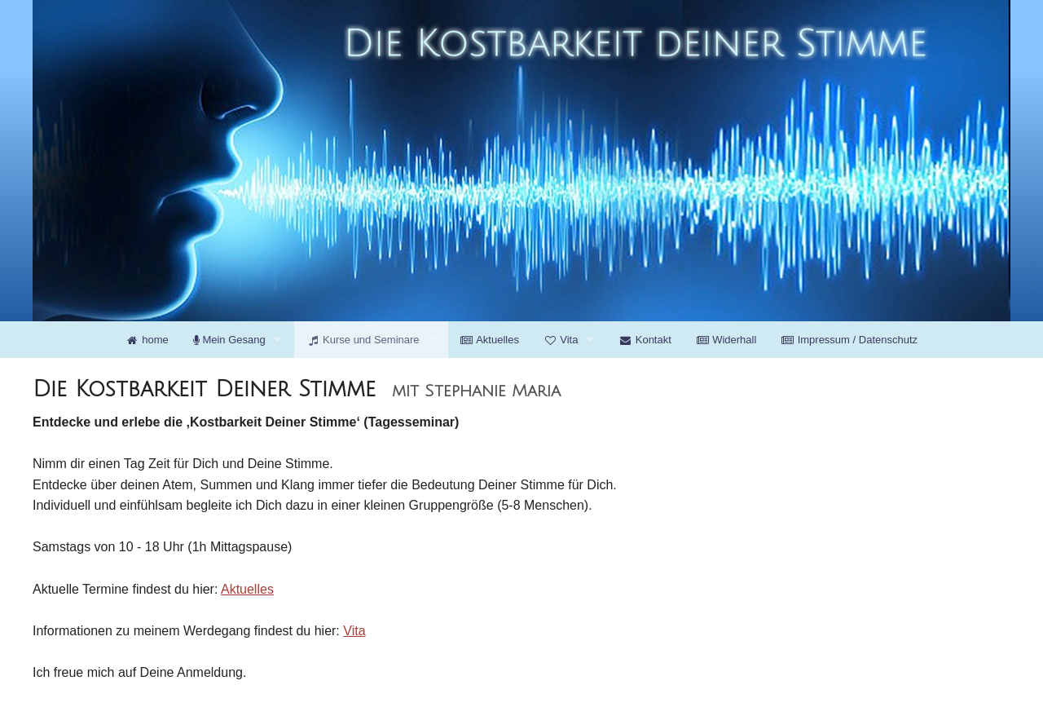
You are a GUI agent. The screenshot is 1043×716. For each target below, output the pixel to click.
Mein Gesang (229, 340)
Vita (561, 340)
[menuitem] (147, 339)
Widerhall (726, 340)
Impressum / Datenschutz (849, 340)
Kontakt (644, 340)
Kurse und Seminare (363, 340)
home (147, 340)
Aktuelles (489, 340)
